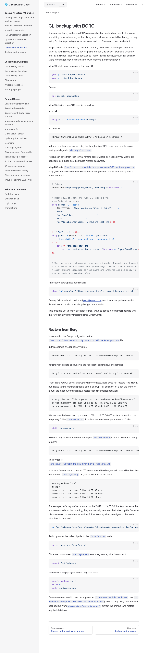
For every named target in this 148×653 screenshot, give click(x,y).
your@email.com (92, 300)
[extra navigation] (142, 4)
